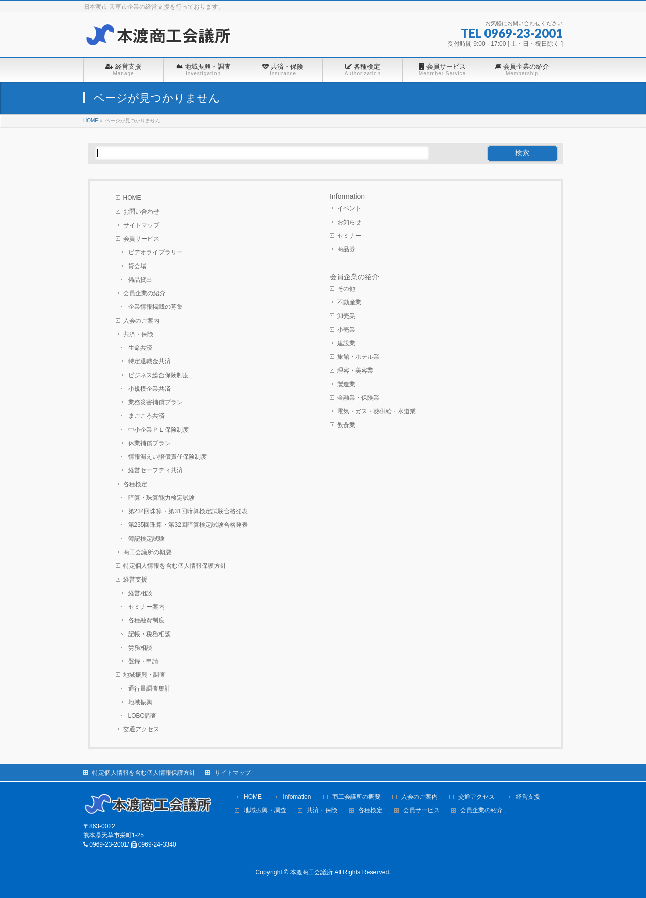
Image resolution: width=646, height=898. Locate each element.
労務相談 (140, 647)
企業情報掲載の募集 (155, 306)
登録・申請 (143, 661)
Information (347, 196)
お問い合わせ (141, 211)
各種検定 (135, 484)
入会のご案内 (141, 320)
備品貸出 (140, 279)
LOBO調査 (142, 715)
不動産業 (349, 302)
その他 (346, 288)
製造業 (346, 384)
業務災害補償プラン (155, 402)
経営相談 (140, 593)
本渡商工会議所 (311, 872)
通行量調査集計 (149, 688)
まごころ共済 (146, 415)
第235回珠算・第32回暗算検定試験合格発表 (188, 525)
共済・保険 (138, 334)
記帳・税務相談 (149, 634)
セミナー (349, 235)
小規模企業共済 (149, 388)
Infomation (297, 797)
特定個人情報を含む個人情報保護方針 (174, 565)
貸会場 (137, 266)
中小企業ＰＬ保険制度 (158, 429)
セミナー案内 (146, 606)
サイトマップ (141, 225)
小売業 (346, 329)
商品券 (346, 249)
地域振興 (140, 702)
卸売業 (346, 316)
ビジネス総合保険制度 (158, 375)
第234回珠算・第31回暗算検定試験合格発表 (188, 511)
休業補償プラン (149, 443)
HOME (132, 197)
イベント (349, 208)
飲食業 (346, 425)
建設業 (346, 343)
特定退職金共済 (149, 361)
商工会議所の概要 (147, 552)
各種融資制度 (146, 620)
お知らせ (349, 222)
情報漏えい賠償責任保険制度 (167, 456)
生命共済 (140, 347)
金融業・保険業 (358, 397)
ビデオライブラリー (155, 252)
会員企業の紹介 (144, 293)
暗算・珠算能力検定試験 (161, 497)
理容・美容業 (355, 370)
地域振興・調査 (144, 674)
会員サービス (141, 238)
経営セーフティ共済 (155, 470)
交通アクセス (141, 729)
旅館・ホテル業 (358, 356)
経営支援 (135, 579)
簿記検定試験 (146, 538)
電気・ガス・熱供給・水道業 (376, 411)
